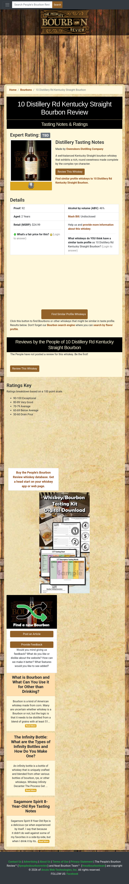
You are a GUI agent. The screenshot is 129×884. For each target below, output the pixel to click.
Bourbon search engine (61, 325)
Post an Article (31, 634)
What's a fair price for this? (33, 234)
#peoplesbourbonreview (33, 865)
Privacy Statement (82, 861)
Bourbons (26, 89)
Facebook (72, 873)
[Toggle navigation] (7, 4)
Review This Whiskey (70, 171)
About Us (45, 861)
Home (12, 89)
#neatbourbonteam (93, 865)
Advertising (30, 861)
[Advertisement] (64, 59)
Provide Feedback (31, 644)
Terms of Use (61, 861)
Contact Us (15, 861)
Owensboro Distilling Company (84, 149)
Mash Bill (73, 216)
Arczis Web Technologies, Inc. (59, 869)
